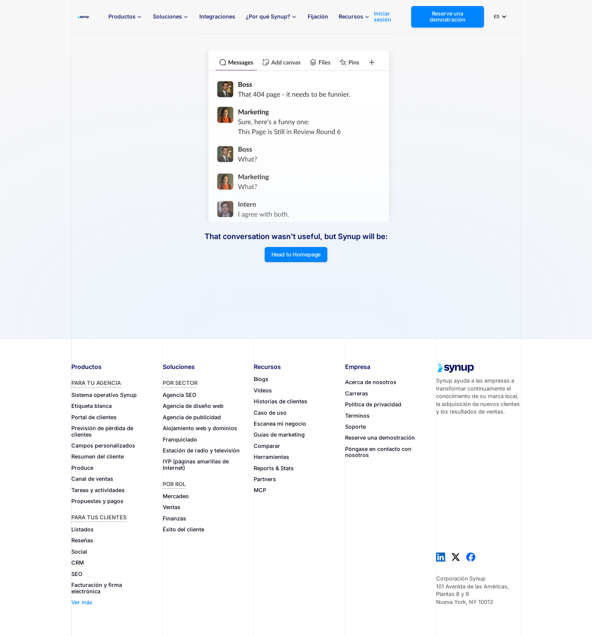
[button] (125, 17)
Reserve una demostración (447, 16)
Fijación (318, 16)
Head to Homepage (296, 254)
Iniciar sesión (382, 17)
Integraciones (217, 16)
